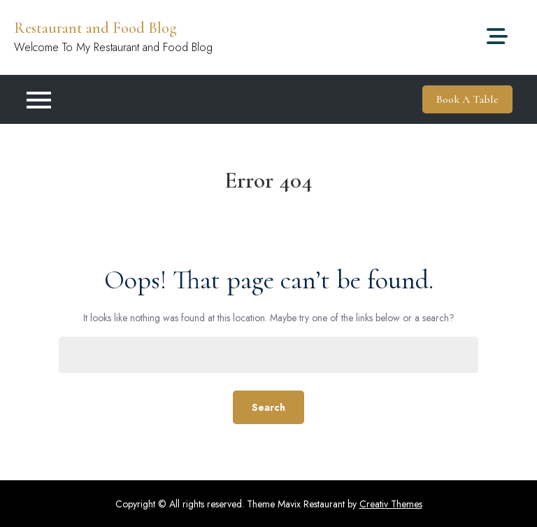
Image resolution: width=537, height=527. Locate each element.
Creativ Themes (390, 504)
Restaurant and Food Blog (95, 28)
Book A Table (467, 99)
